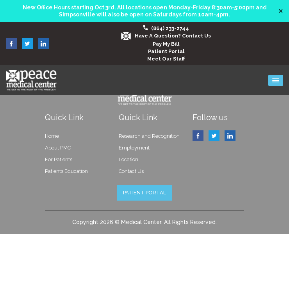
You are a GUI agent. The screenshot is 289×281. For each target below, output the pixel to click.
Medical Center (141, 222)
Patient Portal (166, 51)
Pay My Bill (166, 44)
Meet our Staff (166, 59)
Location (128, 159)
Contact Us (131, 171)
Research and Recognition (149, 136)
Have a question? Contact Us (166, 36)
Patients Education (66, 171)
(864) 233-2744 (170, 28)
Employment (134, 148)
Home (52, 136)
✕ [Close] (280, 11)
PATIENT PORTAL (144, 193)
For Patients (58, 159)
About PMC (58, 148)
